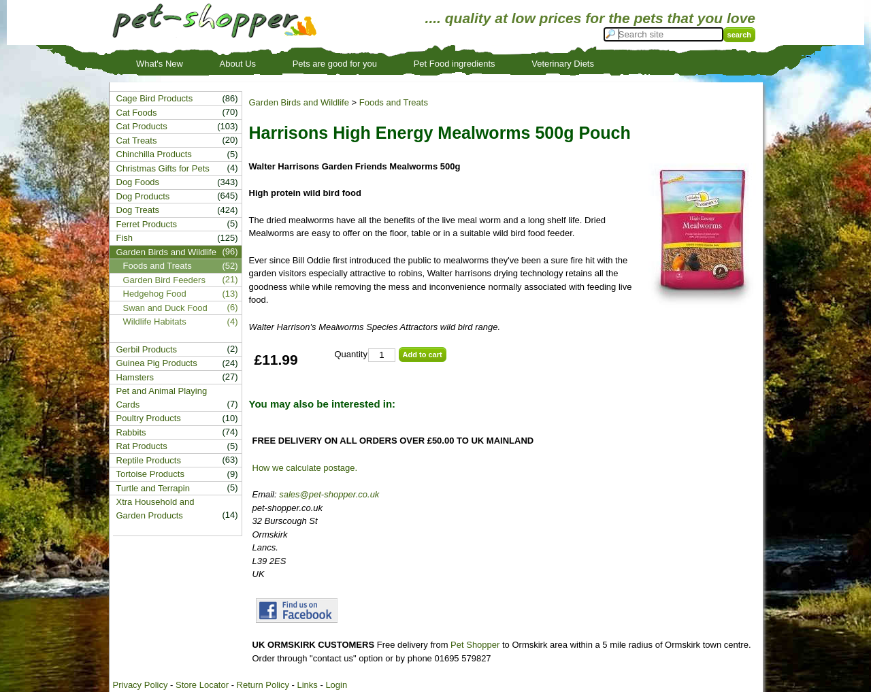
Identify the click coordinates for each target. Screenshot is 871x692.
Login (336, 685)
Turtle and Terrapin (153, 488)
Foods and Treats (393, 102)
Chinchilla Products (154, 154)
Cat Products (141, 126)
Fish (124, 238)
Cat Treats (136, 140)
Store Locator (202, 685)
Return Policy (263, 685)
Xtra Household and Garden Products (155, 509)
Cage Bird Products (154, 98)
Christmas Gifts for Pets (163, 168)
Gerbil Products (147, 349)
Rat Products (141, 446)
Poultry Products (148, 418)
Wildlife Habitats (154, 321)
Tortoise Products (150, 474)
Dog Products (143, 196)
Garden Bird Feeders (164, 280)
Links (307, 685)
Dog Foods (138, 182)
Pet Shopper (474, 645)
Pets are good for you (335, 64)
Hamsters (135, 377)
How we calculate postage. (305, 468)
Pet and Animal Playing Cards (162, 398)
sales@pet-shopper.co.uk (329, 494)
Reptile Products (148, 460)
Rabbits (131, 432)
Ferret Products (147, 224)
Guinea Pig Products (156, 363)
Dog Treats (138, 210)
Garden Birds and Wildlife (299, 102)
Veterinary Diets (562, 64)
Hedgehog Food (154, 294)
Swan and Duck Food (165, 308)
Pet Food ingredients (454, 64)
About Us (238, 64)
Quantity (351, 354)
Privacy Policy (140, 685)
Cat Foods (136, 113)
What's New (159, 64)
